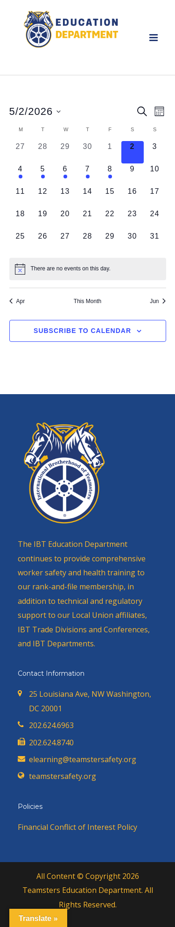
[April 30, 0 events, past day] (88, 152)
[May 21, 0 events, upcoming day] (88, 219)
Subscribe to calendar (82, 330)
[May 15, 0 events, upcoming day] (110, 197)
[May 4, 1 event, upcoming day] (20, 174)
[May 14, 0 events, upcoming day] (88, 197)
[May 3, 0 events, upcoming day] (155, 152)
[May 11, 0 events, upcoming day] (20, 197)
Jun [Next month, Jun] (158, 301)
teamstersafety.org (62, 776)
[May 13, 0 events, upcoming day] (65, 197)
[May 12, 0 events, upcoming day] (43, 197)
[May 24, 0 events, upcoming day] (155, 219)
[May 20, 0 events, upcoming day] (65, 219)
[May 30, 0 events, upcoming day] (132, 242)
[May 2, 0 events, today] (132, 152)
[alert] (87, 269)
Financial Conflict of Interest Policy (77, 827)
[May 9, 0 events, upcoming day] (132, 174)
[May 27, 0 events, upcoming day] (65, 242)
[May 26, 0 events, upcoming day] (43, 242)
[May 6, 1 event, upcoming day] (65, 174)
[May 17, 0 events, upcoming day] (155, 197)
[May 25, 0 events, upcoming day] (20, 242)
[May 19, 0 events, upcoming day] (43, 219)
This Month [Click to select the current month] (87, 301)
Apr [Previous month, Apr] (17, 301)
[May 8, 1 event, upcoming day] (110, 174)
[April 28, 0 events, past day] (43, 152)
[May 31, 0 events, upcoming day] (155, 242)
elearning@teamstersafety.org (82, 759)
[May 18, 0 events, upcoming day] (20, 219)
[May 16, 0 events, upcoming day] (132, 197)
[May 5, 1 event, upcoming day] (43, 174)
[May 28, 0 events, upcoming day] (88, 242)
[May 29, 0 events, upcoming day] (110, 242)
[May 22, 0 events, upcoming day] (110, 219)
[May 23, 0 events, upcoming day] (132, 219)
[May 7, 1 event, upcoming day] (88, 174)
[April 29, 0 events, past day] (65, 152)
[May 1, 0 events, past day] (110, 152)
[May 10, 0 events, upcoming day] (155, 174)
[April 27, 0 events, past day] (20, 152)
